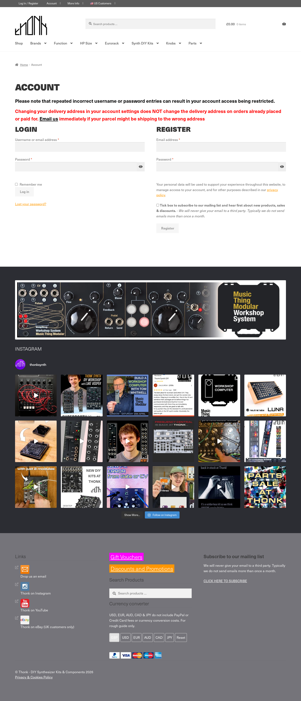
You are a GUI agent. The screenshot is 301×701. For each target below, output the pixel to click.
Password (30, 159)
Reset (181, 637)
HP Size (86, 43)
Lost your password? (30, 203)
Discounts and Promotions (142, 568)
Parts (192, 43)
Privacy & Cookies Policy (34, 676)
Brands (35, 43)
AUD (147, 637)
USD (125, 637)
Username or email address (44, 139)
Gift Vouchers (126, 557)
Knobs (171, 43)
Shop (19, 43)
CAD (159, 637)
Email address (175, 139)
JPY (169, 637)
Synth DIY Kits (142, 43)
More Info (73, 3)
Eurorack (112, 43)
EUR (136, 637)
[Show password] (141, 167)
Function (60, 43)
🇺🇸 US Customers (100, 3)
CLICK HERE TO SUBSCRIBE (225, 580)
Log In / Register (28, 3)
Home (24, 64)
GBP (114, 637)
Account (52, 3)
